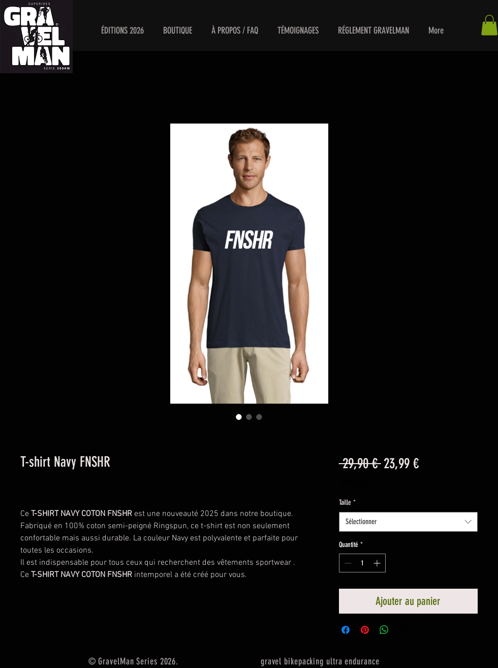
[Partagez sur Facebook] (345, 630)
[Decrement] (346, 563)
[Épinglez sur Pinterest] (365, 630)
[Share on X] (403, 630)
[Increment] (377, 563)
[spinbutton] (362, 563)
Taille (347, 502)
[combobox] (408, 522)
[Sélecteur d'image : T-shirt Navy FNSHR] (239, 417)
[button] (122, 30)
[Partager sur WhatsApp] (384, 630)
